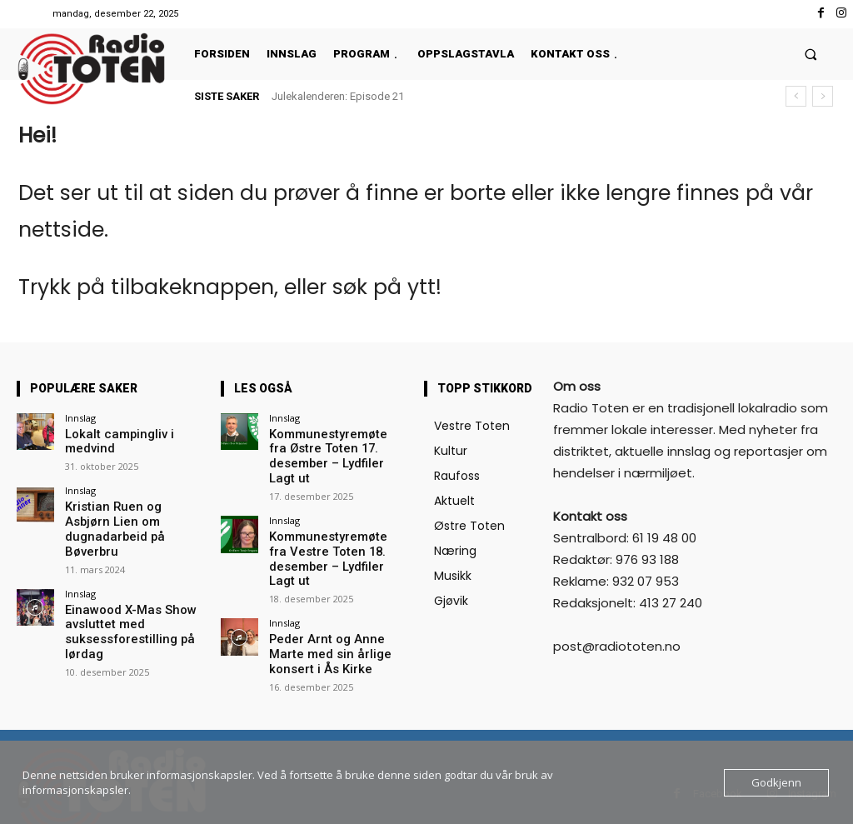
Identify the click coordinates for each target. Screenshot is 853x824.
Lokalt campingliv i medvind (133, 433)
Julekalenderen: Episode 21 (338, 96)
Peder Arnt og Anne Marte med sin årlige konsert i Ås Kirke (335, 611)
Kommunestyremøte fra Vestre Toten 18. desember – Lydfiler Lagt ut (337, 528)
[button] (811, 53)
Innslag (80, 417)
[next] (822, 96)
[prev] (796, 96)
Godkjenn (776, 782)
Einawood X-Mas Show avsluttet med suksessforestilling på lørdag (121, 591)
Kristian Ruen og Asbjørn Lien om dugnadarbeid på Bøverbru (128, 502)
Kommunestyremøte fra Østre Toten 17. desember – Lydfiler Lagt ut (334, 446)
